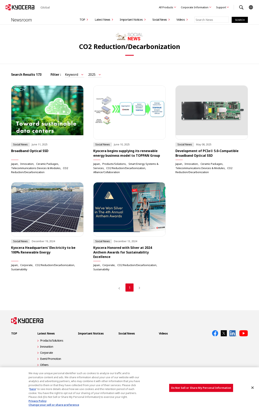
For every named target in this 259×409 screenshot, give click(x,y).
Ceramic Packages (47, 164)
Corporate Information (194, 7)
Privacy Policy (38, 401)
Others (44, 365)
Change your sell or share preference (54, 405)
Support (221, 7)
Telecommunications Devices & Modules (36, 168)
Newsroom (21, 20)
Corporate (26, 265)
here (33, 389)
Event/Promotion (50, 359)
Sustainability (19, 269)
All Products (166, 7)
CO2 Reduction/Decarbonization (125, 168)
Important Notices (131, 19)
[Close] (252, 387)
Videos (180, 19)
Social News (159, 19)
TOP (82, 19)
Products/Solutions (114, 164)
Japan (14, 164)
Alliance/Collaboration (106, 172)
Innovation (27, 164)
